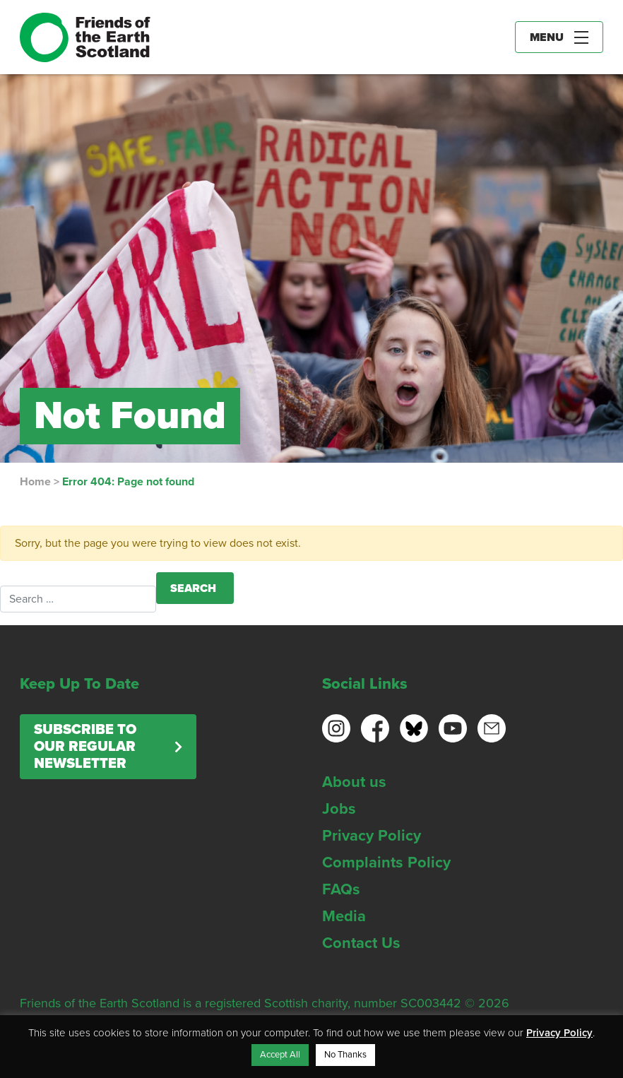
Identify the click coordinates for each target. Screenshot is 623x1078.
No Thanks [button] (345, 1054)
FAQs (341, 889)
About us (354, 782)
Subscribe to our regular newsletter (85, 746)
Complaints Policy (386, 862)
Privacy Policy (371, 836)
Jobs (339, 809)
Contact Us (361, 943)
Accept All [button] (280, 1054)
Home (35, 482)
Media (344, 916)
